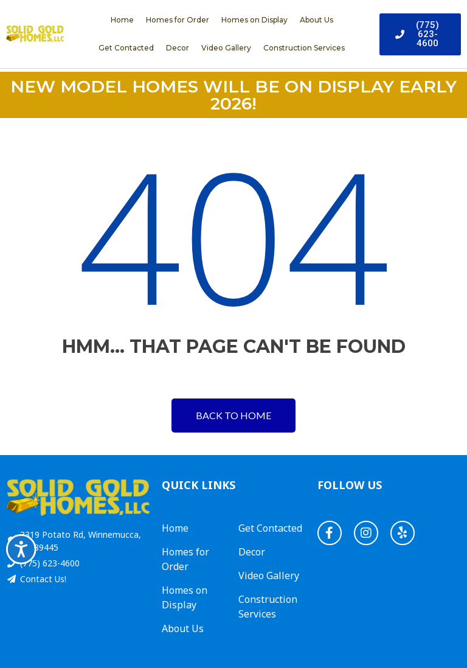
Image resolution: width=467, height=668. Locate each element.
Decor (177, 47)
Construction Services (304, 47)
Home (122, 19)
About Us (316, 19)
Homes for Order (177, 19)
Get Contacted (126, 47)
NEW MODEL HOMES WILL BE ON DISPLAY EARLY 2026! (233, 95)
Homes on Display (254, 19)
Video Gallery (226, 47)
